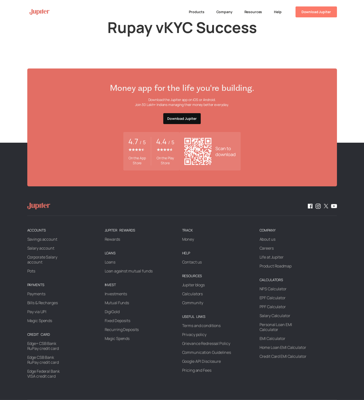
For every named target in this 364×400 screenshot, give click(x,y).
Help (277, 11)
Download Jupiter (316, 11)
